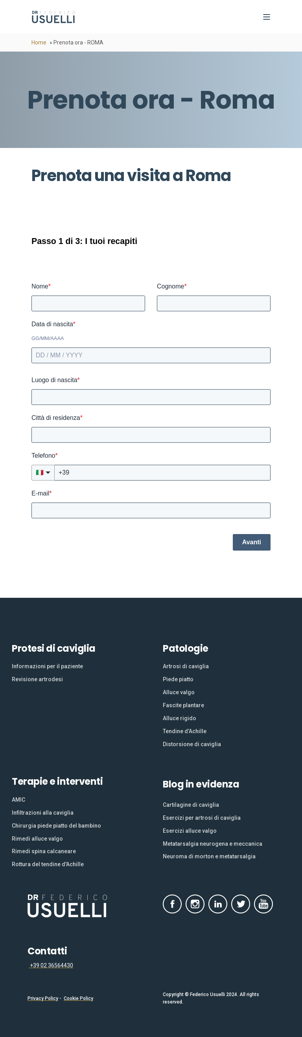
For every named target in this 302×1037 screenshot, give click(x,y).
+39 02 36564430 (51, 965)
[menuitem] (47, 666)
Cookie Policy (78, 998)
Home (38, 42)
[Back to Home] (53, 17)
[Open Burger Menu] (266, 17)
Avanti (251, 542)
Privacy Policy (43, 998)
